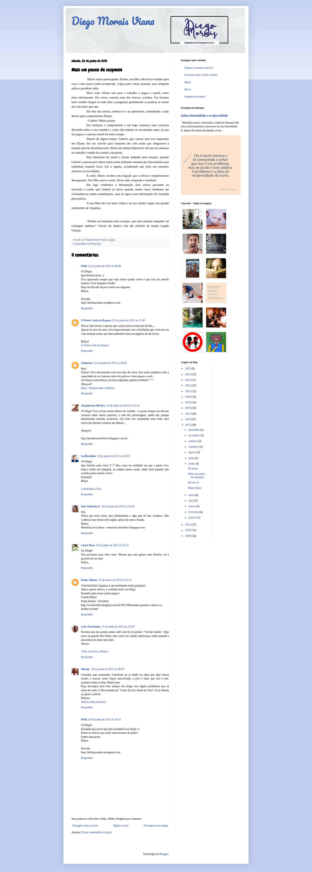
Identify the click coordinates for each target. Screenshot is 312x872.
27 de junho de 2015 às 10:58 (117, 626)
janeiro (192, 517)
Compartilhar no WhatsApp (87, 243)
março (192, 506)
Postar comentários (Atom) (96, 832)
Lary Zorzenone (90, 626)
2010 (188, 530)
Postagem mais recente (85, 825)
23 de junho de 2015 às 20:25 (113, 456)
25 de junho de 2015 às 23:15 (114, 580)
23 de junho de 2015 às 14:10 (122, 405)
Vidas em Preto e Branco (95, 651)
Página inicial (121, 825)
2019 (188, 402)
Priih (84, 266)
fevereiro (193, 512)
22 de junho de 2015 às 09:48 (104, 266)
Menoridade (194, 487)
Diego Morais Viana (112, 20)
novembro (194, 435)
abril (191, 500)
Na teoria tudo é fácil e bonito (201, 74)
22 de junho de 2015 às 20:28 (110, 362)
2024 (188, 374)
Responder (87, 308)
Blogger (164, 854)
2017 (188, 413)
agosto (192, 452)
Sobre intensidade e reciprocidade (204, 115)
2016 (188, 419)
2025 (188, 368)
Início (187, 89)
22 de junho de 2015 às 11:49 (128, 320)
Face (98, 488)
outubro (193, 441)
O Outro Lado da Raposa (96, 320)
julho (191, 458)
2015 (188, 424)
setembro (193, 446)
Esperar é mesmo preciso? (199, 67)
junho (191, 463)
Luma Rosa (88, 545)
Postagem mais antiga (156, 825)
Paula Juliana (89, 580)
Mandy (85, 669)
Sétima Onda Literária (93, 702)
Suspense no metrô (195, 96)
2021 (188, 391)
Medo (187, 82)
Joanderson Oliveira (93, 405)
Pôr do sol (193, 482)
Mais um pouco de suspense (196, 475)
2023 (188, 379)
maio (191, 495)
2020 (188, 396)
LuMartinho (88, 456)
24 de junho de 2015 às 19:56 (118, 506)
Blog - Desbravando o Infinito (98, 388)
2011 (188, 524)
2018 (188, 407)
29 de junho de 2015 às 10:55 (104, 719)
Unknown (87, 362)
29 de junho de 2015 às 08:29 (107, 669)
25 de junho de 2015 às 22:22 (112, 545)
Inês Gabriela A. (90, 506)
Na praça (193, 468)
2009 (188, 535)
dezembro (194, 429)
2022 (188, 385)
